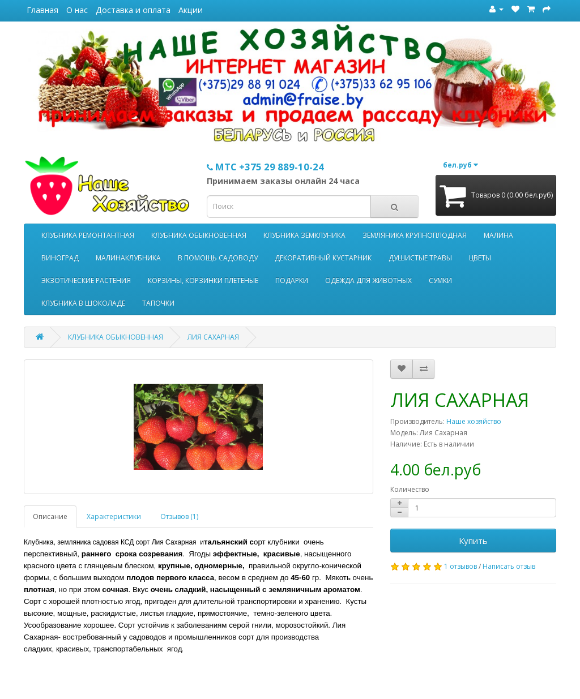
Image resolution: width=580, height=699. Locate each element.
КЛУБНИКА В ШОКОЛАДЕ (83, 303)
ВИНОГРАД (60, 258)
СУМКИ (440, 280)
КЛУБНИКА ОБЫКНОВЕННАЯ (198, 235)
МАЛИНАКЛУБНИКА (128, 258)
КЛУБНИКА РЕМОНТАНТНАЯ (87, 235)
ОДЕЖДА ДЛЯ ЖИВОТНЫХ (368, 280)
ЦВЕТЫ (480, 258)
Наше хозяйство (473, 421)
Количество (409, 489)
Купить (473, 540)
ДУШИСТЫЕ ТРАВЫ (420, 258)
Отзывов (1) (179, 516)
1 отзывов (460, 566)
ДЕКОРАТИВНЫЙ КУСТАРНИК (323, 258)
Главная (42, 10)
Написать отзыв (509, 566)
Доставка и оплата (133, 10)
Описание (50, 516)
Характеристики (114, 516)
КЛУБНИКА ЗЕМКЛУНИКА (304, 235)
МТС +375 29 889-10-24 (265, 166)
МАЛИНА (498, 235)
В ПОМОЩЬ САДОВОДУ (218, 258)
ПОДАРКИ (291, 280)
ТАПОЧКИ (158, 303)
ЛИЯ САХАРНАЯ (213, 337)
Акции (190, 10)
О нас (77, 10)
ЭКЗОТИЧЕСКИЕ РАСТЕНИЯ (86, 280)
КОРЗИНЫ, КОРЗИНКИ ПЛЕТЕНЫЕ (203, 280)
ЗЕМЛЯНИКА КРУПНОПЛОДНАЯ (414, 235)
